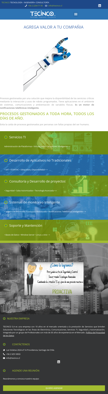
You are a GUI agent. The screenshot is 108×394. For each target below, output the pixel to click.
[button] (75, 14)
